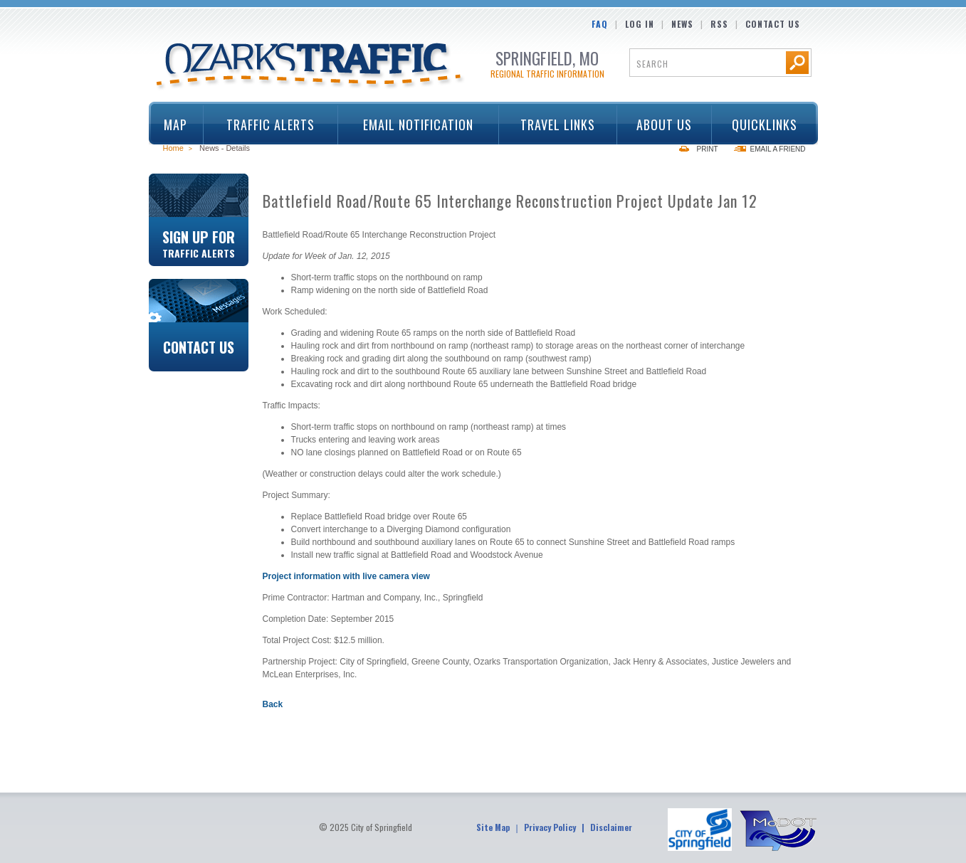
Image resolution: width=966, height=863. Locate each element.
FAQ (600, 24)
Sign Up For (198, 242)
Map (175, 124)
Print (707, 149)
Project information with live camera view (346, 576)
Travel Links (553, 124)
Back (273, 704)
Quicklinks (760, 124)
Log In (639, 24)
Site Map (493, 827)
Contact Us (772, 24)
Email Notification (418, 124)
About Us (659, 124)
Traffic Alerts (265, 124)
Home (173, 148)
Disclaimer (611, 827)
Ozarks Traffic (311, 67)
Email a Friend (778, 149)
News (682, 24)
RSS (719, 24)
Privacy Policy (550, 827)
